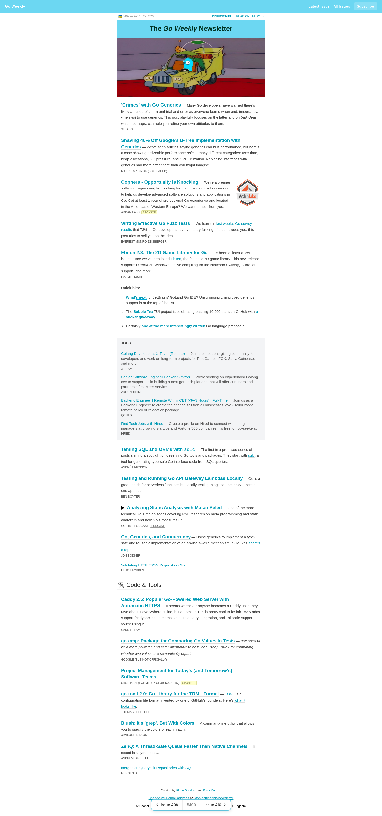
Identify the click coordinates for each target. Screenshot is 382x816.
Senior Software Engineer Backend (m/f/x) (155, 377)
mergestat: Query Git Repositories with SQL (157, 767)
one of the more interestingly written (173, 326)
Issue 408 (167, 805)
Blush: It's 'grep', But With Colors (157, 722)
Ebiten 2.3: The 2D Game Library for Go (164, 252)
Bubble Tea (143, 311)
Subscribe (365, 6)
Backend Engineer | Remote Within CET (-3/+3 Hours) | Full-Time (174, 400)
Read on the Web (250, 16)
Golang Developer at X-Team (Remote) (153, 354)
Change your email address (169, 797)
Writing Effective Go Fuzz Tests (155, 223)
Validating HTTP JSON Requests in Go (153, 565)
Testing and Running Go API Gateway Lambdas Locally (182, 478)
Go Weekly (15, 6)
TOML (230, 693)
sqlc (251, 455)
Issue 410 (215, 805)
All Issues (342, 6)
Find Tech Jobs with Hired (142, 423)
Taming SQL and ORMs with (158, 449)
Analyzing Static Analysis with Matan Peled (174, 507)
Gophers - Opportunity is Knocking (159, 182)
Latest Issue (319, 6)
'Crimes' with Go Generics (151, 105)
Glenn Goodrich (186, 790)
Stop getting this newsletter (213, 797)
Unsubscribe (221, 16)
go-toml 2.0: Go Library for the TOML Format (170, 693)
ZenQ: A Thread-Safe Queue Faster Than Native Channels (184, 745)
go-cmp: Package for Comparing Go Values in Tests (178, 640)
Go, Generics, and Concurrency (156, 536)
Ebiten (176, 259)
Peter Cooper (211, 790)
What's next (136, 297)
